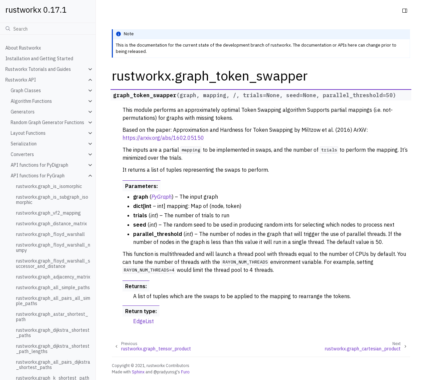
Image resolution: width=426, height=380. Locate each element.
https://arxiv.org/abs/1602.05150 (163, 137)
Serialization (24, 144)
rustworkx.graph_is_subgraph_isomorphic (52, 199)
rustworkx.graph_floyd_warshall (50, 234)
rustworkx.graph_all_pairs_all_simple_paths (53, 300)
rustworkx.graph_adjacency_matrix (53, 277)
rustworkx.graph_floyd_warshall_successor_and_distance (53, 263)
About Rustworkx (23, 48)
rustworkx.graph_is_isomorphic (49, 186)
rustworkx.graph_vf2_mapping (48, 213)
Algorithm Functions (31, 101)
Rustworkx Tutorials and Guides (38, 69)
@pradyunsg (165, 371)
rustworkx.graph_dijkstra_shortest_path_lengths (53, 348)
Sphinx (138, 371)
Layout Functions (28, 133)
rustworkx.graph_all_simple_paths (53, 287)
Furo (185, 371)
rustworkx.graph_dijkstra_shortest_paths (53, 332)
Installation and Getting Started (39, 59)
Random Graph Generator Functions (47, 122)
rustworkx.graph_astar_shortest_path (52, 316)
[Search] (48, 29)
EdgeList (143, 321)
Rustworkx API (20, 80)
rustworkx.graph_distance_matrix (51, 224)
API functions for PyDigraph (39, 165)
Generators (23, 112)
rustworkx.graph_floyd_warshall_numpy (53, 247)
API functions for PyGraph (38, 176)
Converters (22, 154)
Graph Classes (26, 91)
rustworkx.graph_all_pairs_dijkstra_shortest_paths (53, 364)
